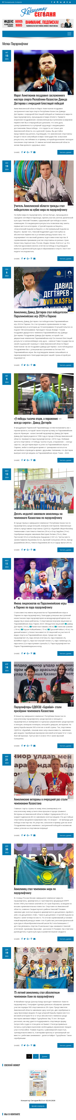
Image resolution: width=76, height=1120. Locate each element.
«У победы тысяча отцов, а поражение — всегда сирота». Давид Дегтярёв (38, 420)
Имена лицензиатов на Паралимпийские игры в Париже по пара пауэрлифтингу (40, 605)
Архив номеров (38, 1106)
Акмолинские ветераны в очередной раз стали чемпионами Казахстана (40, 801)
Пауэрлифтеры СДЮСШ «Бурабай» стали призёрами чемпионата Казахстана (38, 709)
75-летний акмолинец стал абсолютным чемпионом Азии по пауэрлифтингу (37, 994)
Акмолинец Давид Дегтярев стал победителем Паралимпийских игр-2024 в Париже (41, 314)
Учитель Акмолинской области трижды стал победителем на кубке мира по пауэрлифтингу (40, 207)
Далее (44, 1056)
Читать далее (65, 152)
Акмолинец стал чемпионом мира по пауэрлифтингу (35, 890)
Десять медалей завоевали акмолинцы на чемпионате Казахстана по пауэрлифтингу (38, 515)
